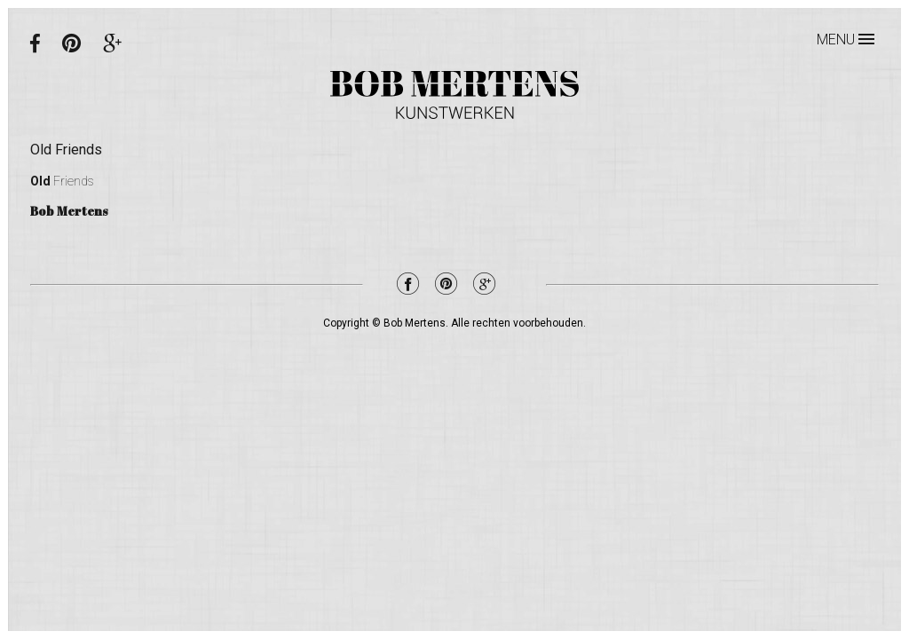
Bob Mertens (454, 95)
